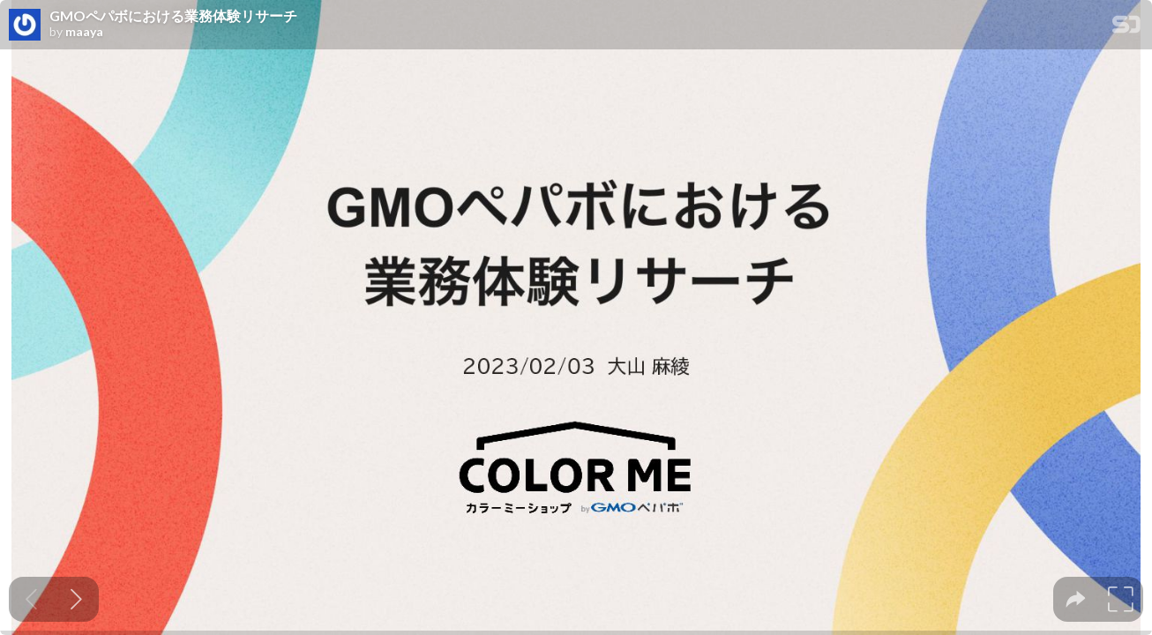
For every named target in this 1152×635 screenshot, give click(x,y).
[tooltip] (1076, 599)
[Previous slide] (31, 599)
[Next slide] (76, 599)
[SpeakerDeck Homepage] (1126, 27)
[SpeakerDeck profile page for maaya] (25, 25)
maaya (84, 32)
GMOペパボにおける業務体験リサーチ (173, 16)
